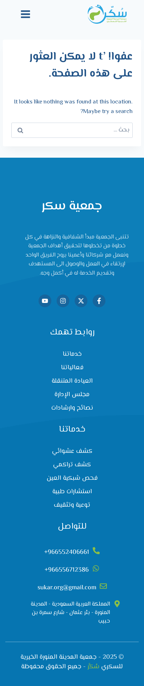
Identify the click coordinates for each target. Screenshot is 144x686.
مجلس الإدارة (72, 395)
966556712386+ (67, 570)
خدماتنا (72, 354)
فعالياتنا (72, 368)
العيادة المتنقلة (72, 381)
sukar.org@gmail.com (67, 588)
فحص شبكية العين (72, 478)
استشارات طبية (72, 492)
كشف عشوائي (72, 451)
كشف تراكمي (72, 465)
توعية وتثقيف (72, 505)
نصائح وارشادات (72, 408)
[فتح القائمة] (25, 14)
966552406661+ (66, 552)
